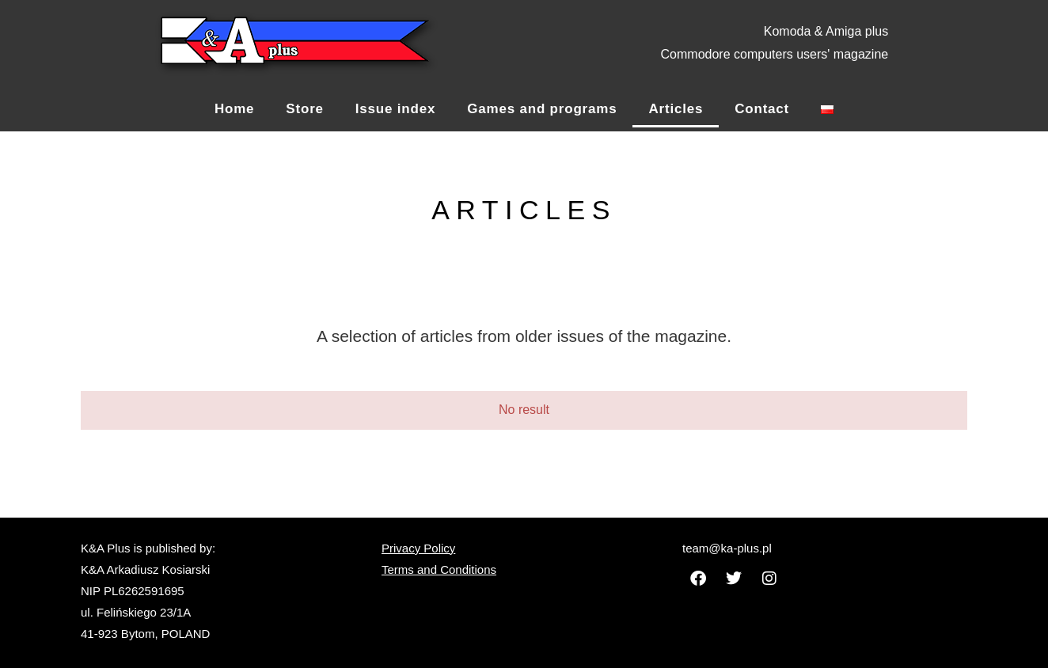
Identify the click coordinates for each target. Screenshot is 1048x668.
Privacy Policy (418, 548)
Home (234, 108)
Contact (762, 108)
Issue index (395, 108)
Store (304, 108)
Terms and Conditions (439, 569)
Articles (675, 108)
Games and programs (542, 108)
